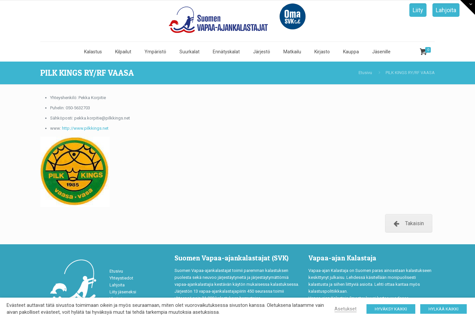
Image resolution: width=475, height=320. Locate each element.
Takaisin (409, 223)
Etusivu (365, 72)
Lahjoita (446, 10)
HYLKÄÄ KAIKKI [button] (443, 309)
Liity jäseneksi (123, 291)
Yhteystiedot (121, 278)
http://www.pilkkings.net (85, 128)
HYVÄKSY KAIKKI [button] (391, 309)
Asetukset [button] (345, 309)
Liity (418, 10)
